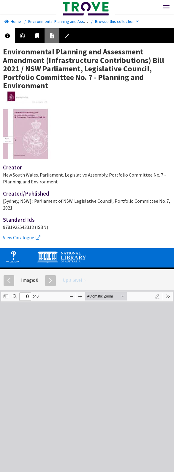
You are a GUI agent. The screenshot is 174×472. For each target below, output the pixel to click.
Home (12, 21)
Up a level (74, 280)
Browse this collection (117, 21)
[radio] (157, 296)
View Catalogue (21, 237)
